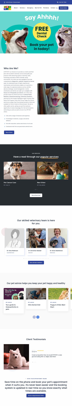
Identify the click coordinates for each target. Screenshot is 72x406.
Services (22, 8)
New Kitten (41, 183)
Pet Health (7, 185)
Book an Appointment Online (36, 395)
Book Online (63, 8)
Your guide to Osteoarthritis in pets (12, 307)
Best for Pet (38, 8)
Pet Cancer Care (10, 183)
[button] (2, 32)
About (15, 8)
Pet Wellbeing (41, 185)
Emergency (30, 8)
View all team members (36, 262)
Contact (53, 8)
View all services (36, 195)
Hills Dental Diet (34, 305)
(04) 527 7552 (62, 2)
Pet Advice (46, 8)
